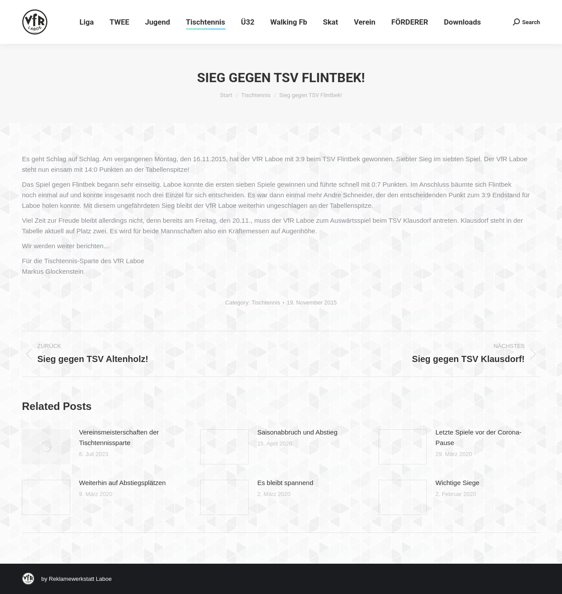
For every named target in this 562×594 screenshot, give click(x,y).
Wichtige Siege (457, 482)
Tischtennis (266, 302)
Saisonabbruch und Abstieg (297, 432)
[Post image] (46, 446)
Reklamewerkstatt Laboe (80, 579)
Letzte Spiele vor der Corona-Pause (479, 437)
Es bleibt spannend (285, 482)
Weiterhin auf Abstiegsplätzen (122, 482)
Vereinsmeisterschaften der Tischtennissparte (119, 437)
